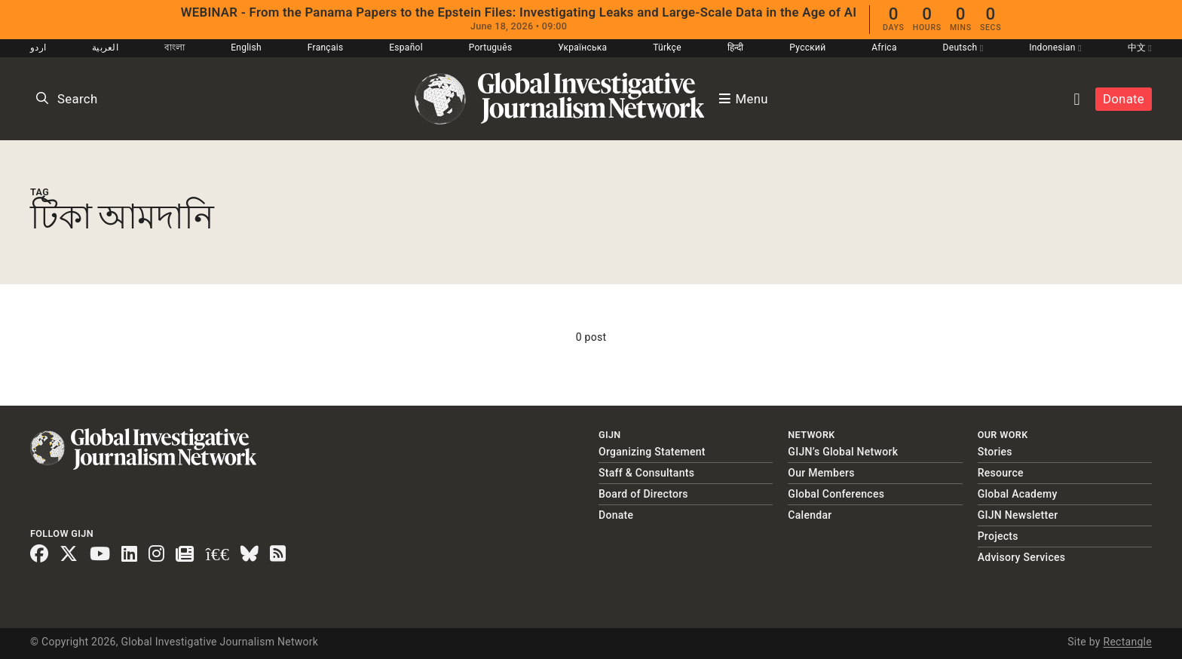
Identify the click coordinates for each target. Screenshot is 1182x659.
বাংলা (174, 47)
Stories (995, 452)
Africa (883, 47)
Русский (807, 47)
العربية (105, 47)
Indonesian (1055, 47)
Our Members (821, 473)
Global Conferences (836, 494)
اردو (38, 47)
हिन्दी (735, 47)
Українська (582, 47)
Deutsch (963, 47)
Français (326, 47)
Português (491, 47)
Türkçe (667, 47)
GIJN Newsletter (1018, 515)
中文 (1140, 47)
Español (406, 47)
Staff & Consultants (646, 473)
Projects (998, 536)
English (246, 47)
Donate (1123, 98)
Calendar (809, 515)
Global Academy (1018, 494)
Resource (1001, 473)
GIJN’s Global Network (843, 452)
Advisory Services (1022, 557)
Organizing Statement (652, 452)
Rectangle (1127, 642)
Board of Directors (643, 494)
